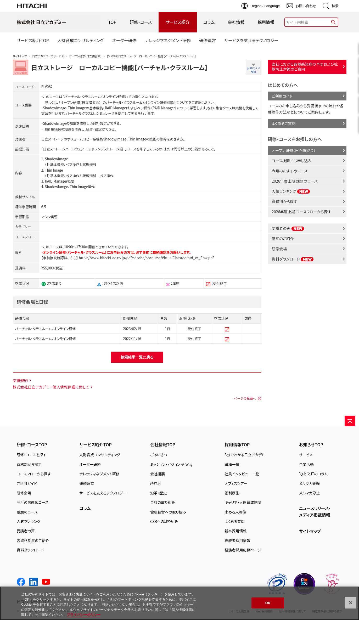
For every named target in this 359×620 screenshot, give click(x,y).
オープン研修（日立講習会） (85, 56)
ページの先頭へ (245, 398)
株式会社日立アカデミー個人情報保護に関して (51, 387)
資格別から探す (284, 201)
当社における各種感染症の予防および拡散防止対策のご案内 (305, 66)
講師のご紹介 (283, 238)
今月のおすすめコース (290, 170)
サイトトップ (20, 56)
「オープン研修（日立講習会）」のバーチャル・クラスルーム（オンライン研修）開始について (123, 102)
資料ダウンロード (293, 259)
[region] (179, 603)
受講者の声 (288, 228)
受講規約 (20, 380)
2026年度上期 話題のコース (295, 181)
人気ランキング (291, 191)
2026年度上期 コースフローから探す (301, 211)
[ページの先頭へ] (350, 421)
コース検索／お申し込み (292, 160)
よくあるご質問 (284, 123)
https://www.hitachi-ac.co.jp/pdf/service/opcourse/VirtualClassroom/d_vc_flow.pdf (146, 257)
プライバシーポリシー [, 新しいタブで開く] (84, 615)
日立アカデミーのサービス (48, 56)
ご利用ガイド (282, 96)
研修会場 (279, 248)
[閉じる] (350, 602)
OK (268, 603)
